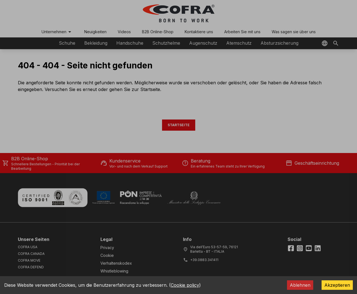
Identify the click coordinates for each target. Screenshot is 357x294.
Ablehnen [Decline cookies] (300, 285)
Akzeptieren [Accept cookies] (337, 285)
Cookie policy (185, 285)
